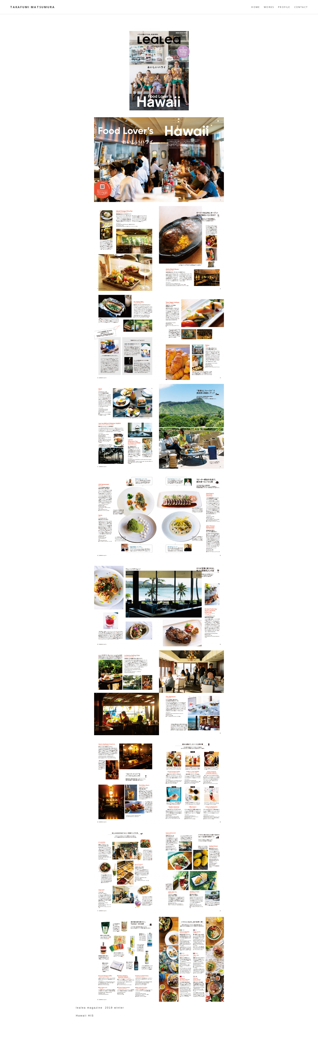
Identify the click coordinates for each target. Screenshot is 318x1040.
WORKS (269, 7)
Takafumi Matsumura (32, 7)
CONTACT (301, 7)
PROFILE (284, 7)
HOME (255, 7)
